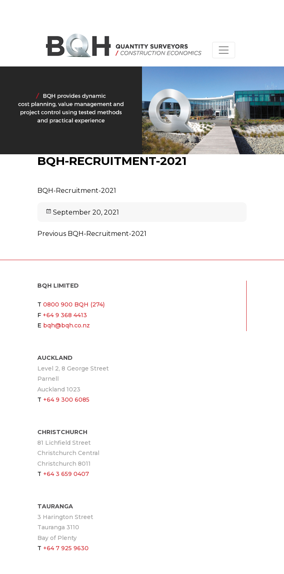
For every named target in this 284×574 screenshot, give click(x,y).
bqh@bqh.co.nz (66, 325)
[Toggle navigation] (223, 50)
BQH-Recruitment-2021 (76, 190)
